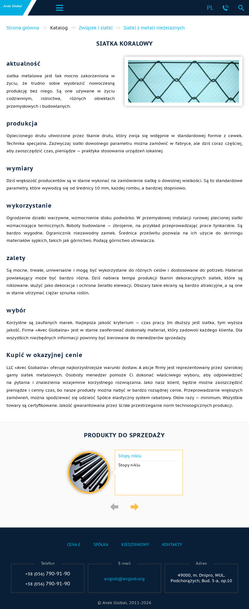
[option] (124, 472)
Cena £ (73, 544)
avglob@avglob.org (124, 579)
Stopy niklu (129, 456)
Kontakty (172, 544)
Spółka (100, 544)
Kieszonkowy (135, 544)
